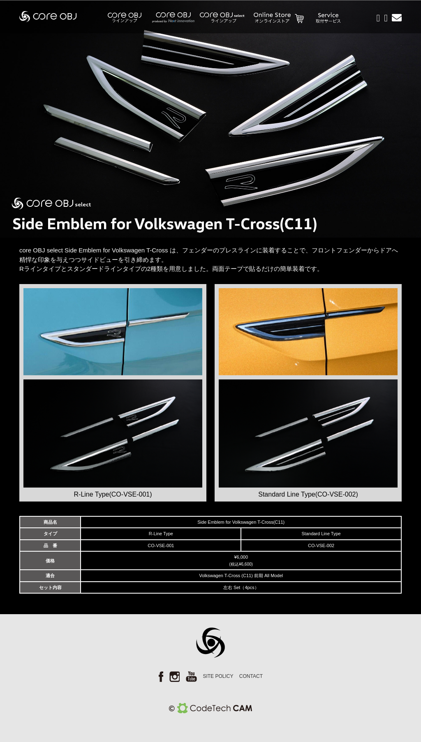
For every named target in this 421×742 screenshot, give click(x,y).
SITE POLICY (218, 676)
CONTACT (251, 676)
